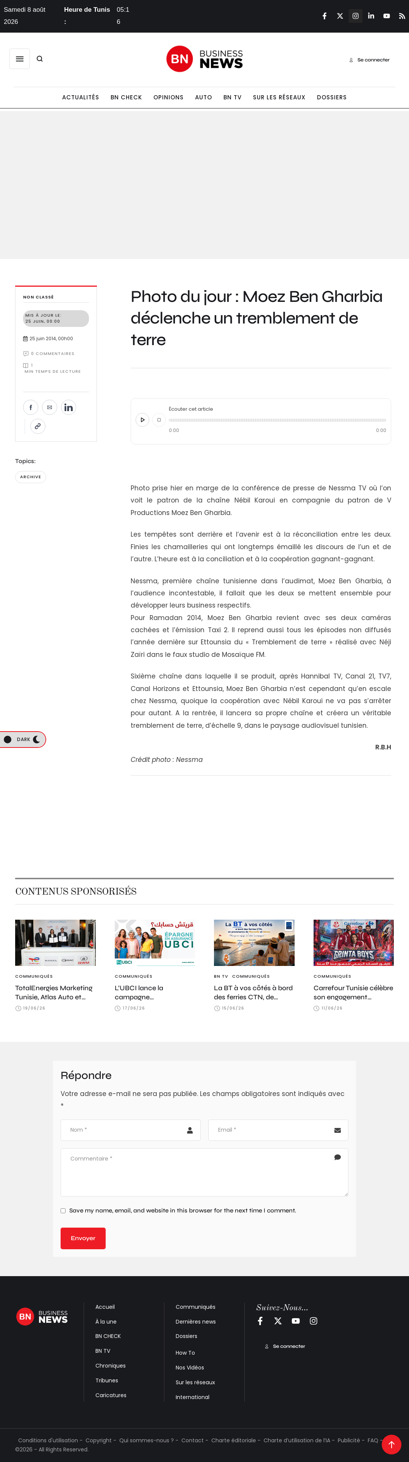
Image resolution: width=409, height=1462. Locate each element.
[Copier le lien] (37, 426)
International (192, 1397)
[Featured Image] (55, 943)
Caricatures (110, 1395)
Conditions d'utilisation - (50, 1440)
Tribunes (106, 1380)
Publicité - (351, 1440)
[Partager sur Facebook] (30, 407)
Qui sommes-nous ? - (148, 1440)
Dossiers (186, 1336)
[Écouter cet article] (142, 420)
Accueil (105, 1307)
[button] (19, 59)
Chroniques (110, 1365)
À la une (106, 1321)
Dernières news (196, 1321)
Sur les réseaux (195, 1382)
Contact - (194, 1440)
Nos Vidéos (190, 1367)
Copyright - (101, 1440)
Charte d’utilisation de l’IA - (299, 1440)
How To (185, 1353)
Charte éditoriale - (236, 1440)
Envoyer (83, 1238)
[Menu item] (80, 97)
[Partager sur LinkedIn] (68, 407)
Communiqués (195, 1307)
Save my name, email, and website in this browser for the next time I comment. (182, 1210)
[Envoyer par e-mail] (49, 407)
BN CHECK (108, 1336)
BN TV (102, 1351)
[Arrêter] (159, 420)
